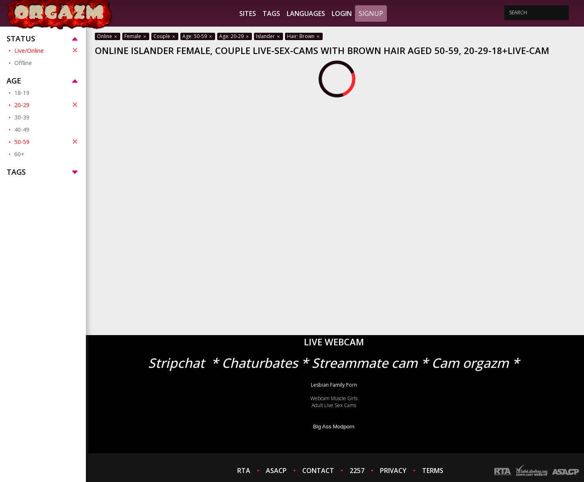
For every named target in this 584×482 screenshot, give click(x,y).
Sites (247, 13)
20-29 (46, 104)
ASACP (276, 470)
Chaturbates (260, 363)
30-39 (21, 117)
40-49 (21, 129)
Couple (164, 36)
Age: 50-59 (197, 36)
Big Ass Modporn (334, 426)
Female (135, 36)
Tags (271, 13)
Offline (23, 63)
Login (342, 13)
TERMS (432, 470)
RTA (243, 470)
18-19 (21, 93)
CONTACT (318, 470)
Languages (306, 13)
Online (107, 36)
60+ (19, 154)
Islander (268, 36)
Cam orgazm (470, 363)
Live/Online (46, 50)
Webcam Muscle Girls (333, 398)
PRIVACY (393, 470)
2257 (357, 470)
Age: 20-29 (234, 36)
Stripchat (176, 363)
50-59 (46, 141)
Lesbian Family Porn (334, 384)
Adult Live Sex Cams (334, 405)
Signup (371, 13)
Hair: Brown (304, 36)
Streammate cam (365, 363)
